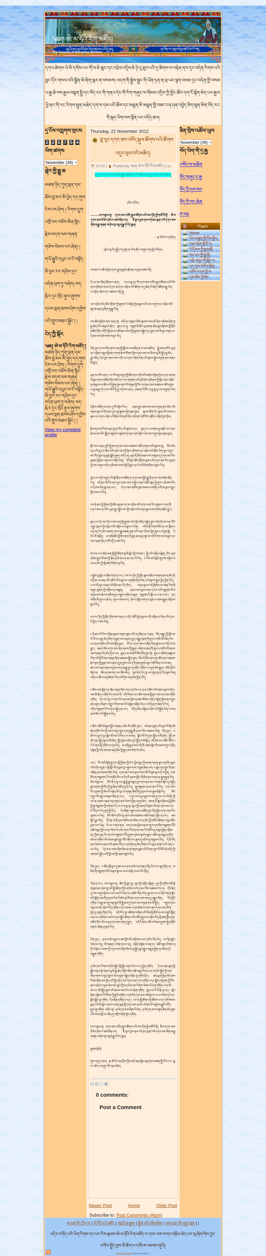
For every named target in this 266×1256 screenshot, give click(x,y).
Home (134, 1205)
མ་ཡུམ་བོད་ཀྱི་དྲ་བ (78, 1223)
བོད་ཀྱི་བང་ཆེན (191, 201)
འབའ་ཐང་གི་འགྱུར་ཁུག (180, 1223)
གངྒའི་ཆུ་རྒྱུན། (126, 1223)
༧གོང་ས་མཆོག (191, 164)
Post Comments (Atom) (139, 1215)
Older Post (166, 1205)
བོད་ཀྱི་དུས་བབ (191, 189)
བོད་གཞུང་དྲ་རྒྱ (191, 176)
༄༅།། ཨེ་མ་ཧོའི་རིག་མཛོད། (82, 39)
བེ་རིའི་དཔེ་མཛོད (104, 1223)
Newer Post (100, 1205)
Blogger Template (124, 1253)
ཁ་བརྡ (184, 214)
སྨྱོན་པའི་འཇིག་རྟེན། (150, 1223)
